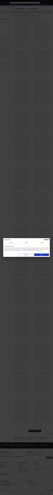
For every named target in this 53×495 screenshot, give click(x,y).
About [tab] (42, 242)
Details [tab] (26, 242)
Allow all (41, 254)
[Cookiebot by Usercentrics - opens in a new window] (44, 239)
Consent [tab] (11, 242)
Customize (26, 254)
